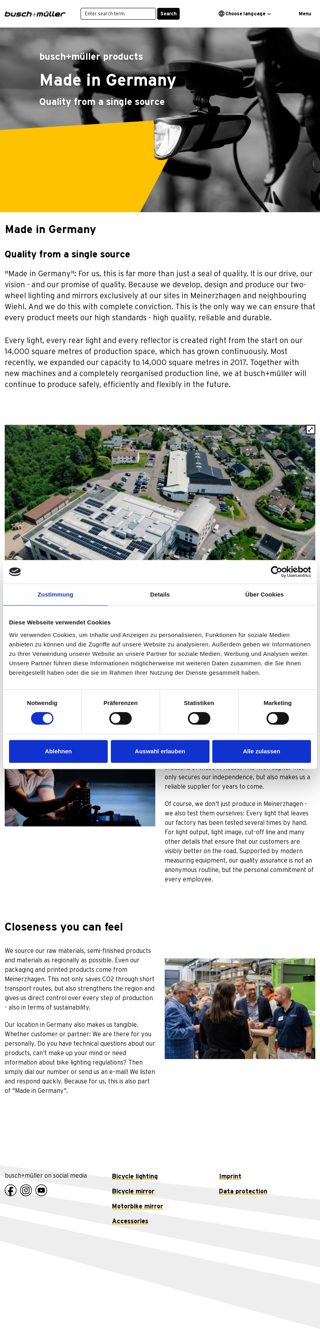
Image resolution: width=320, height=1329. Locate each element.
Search (168, 13)
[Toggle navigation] (302, 14)
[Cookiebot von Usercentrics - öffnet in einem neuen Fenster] (276, 572)
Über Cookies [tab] (264, 594)
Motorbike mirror (137, 1206)
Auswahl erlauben (160, 751)
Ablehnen (58, 751)
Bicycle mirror (133, 1191)
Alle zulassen (261, 751)
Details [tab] (160, 594)
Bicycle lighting (135, 1176)
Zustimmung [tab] (56, 594)
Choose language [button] (242, 14)
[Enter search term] (118, 14)
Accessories (130, 1221)
